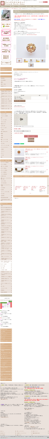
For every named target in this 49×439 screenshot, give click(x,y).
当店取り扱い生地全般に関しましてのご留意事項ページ (29, 19)
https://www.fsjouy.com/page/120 (19, 106)
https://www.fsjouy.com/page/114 (19, 20)
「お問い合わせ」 (32, 426)
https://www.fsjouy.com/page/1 (32, 34)
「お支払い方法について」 (4, 417)
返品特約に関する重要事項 (18, 133)
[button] (45, 6)
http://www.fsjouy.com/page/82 (32, 29)
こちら (6, 437)
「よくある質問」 (27, 422)
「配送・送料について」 (4, 399)
